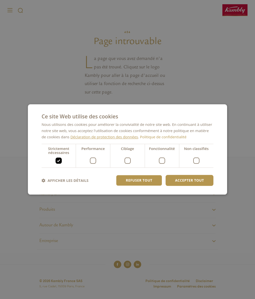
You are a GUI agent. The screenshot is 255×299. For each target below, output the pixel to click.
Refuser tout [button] (139, 180)
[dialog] (127, 149)
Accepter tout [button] (189, 180)
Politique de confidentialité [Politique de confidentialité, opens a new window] (163, 136)
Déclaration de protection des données (104, 136)
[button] (65, 180)
